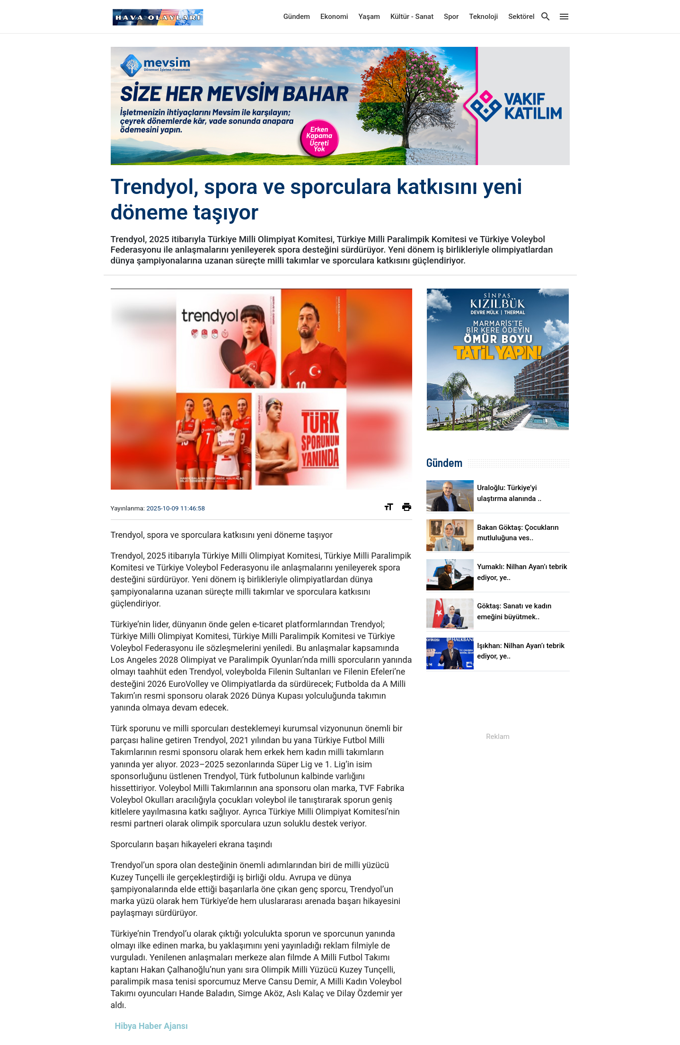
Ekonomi (334, 16)
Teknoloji (483, 16)
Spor (451, 16)
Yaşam (369, 16)
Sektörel (521, 16)
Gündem (296, 16)
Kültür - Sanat (411, 16)
